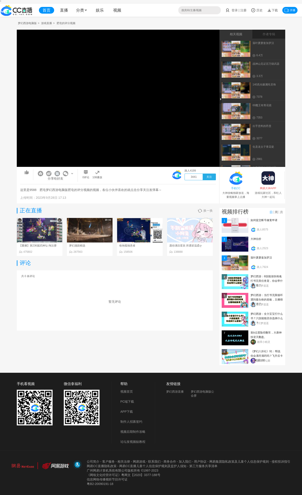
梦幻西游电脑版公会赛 (202, 393)
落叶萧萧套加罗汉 (261, 257)
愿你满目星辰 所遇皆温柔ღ (185, 245)
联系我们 (154, 461)
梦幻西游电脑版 (27, 23)
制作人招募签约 (131, 421)
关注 (209, 176)
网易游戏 (139, 461)
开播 (290, 10)
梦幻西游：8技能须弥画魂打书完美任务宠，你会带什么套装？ (267, 281)
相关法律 (123, 461)
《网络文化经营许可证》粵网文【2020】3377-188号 (123, 475)
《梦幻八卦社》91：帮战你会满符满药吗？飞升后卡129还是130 (267, 356)
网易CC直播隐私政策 (101, 466)
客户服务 (108, 461)
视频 (117, 10)
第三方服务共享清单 (203, 466)
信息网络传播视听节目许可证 (107, 479)
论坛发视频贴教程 (132, 441)
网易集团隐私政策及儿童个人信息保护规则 (239, 461)
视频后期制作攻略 (132, 431)
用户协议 (200, 461)
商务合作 (170, 461)
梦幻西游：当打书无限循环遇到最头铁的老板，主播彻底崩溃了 (267, 300)
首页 (47, 10)
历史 (257, 10)
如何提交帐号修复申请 (264, 220)
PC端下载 (127, 401)
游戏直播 (46, 23)
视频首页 (126, 391)
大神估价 (256, 238)
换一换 (205, 211)
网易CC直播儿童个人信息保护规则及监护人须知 (152, 466)
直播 (64, 10)
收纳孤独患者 (127, 245)
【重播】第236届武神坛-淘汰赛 (38, 245)
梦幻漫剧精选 (77, 245)
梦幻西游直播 (175, 391)
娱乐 (100, 10)
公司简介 (93, 461)
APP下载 (126, 411)
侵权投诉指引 (281, 461)
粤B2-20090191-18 (100, 484)
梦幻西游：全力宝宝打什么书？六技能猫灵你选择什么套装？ (267, 318)
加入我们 (185, 461)
